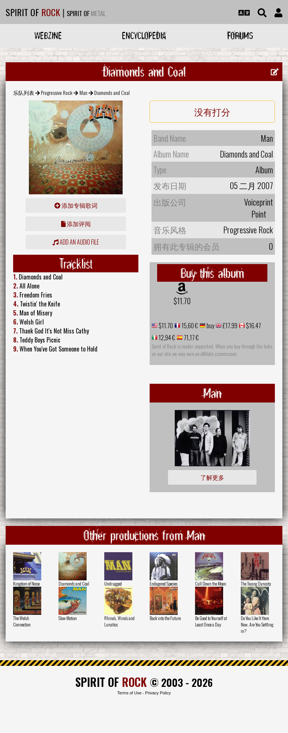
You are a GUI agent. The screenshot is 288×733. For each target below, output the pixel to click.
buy (210, 325)
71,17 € (191, 337)
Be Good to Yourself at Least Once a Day (211, 621)
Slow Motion (67, 618)
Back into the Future (165, 618)
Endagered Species (163, 583)
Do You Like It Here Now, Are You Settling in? (257, 624)
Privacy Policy (158, 693)
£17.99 (229, 325)
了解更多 (212, 477)
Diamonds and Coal (73, 583)
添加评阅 (76, 223)
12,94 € (166, 337)
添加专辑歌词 (76, 205)
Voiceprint (258, 202)
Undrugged (113, 583)
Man (83, 92)
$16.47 (253, 325)
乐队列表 (23, 92)
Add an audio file (75, 241)
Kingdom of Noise (26, 583)
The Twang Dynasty (256, 583)
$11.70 (182, 300)
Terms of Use (129, 693)
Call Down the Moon (210, 583)
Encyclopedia (144, 35)
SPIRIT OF (33, 12)
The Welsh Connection (22, 621)
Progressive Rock (56, 92)
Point (258, 214)
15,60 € (189, 325)
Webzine (48, 35)
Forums (240, 35)
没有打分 (212, 111)
